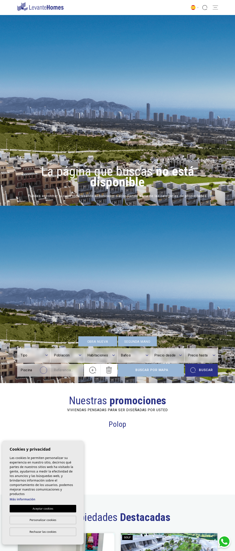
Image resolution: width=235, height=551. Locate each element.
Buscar (201, 370)
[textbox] (34, 356)
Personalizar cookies (43, 520)
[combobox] (34, 356)
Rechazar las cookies (42, 532)
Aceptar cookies (43, 508)
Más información (22, 499)
